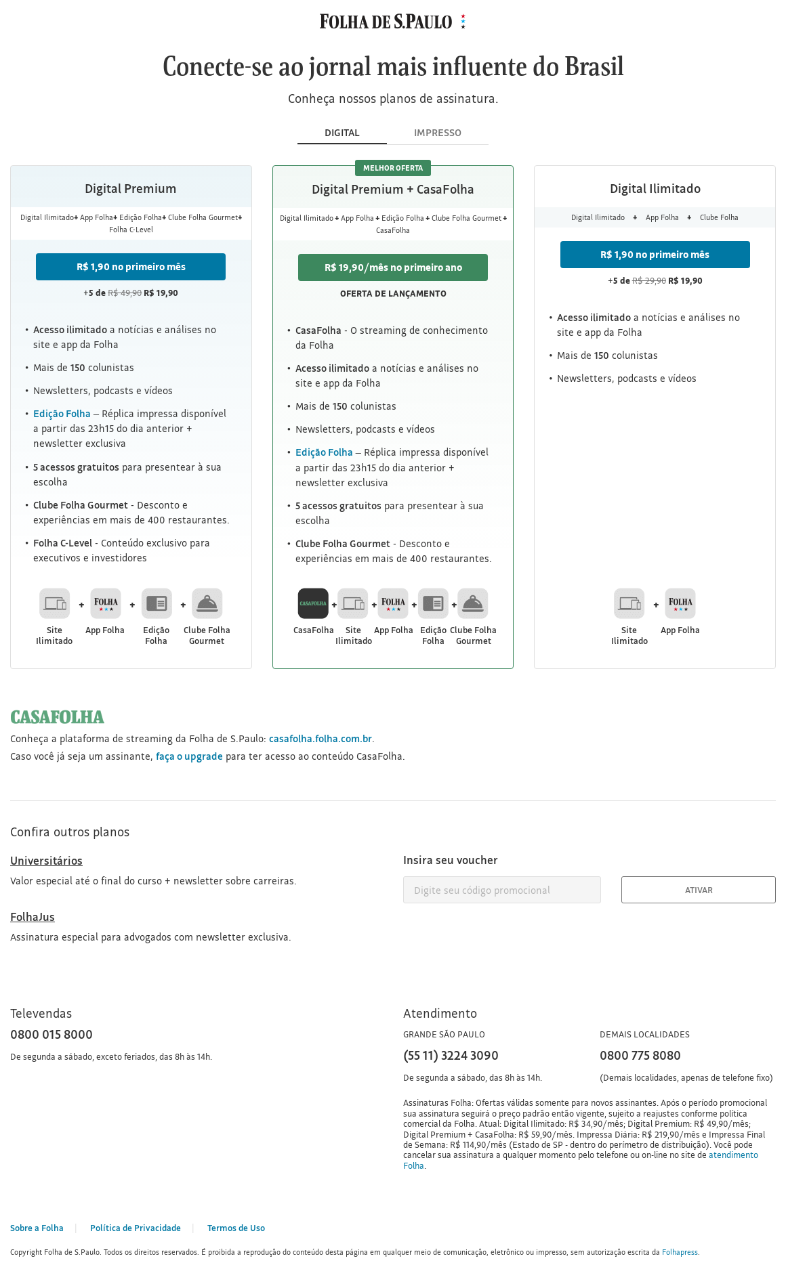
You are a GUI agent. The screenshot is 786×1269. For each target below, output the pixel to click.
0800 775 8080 (640, 1055)
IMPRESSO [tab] (437, 132)
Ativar (699, 890)
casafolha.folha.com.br (320, 738)
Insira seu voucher (450, 859)
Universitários (46, 860)
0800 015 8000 (51, 1034)
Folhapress (680, 1252)
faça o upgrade (189, 756)
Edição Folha (62, 413)
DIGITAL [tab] (342, 132)
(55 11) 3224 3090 (451, 1055)
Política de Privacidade (135, 1228)
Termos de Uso (236, 1228)
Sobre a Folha (37, 1228)
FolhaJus (32, 916)
